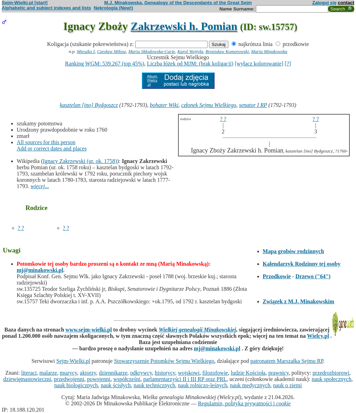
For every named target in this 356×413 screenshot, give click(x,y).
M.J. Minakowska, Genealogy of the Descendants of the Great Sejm (178, 2)
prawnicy (278, 373)
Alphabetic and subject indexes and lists (46, 7)
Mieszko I (86, 51)
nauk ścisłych (116, 385)
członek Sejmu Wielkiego (208, 105)
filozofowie (215, 373)
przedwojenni (69, 379)
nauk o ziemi (287, 385)
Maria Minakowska (269, 51)
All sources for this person (46, 142)
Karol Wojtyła (190, 51)
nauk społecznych (331, 379)
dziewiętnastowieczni (27, 379)
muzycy (68, 373)
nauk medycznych (250, 385)
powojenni (99, 379)
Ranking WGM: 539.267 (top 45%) (104, 64)
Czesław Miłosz (111, 51)
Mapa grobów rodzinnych (293, 251)
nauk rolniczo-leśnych (202, 385)
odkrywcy (141, 373)
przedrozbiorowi (331, 373)
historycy (165, 373)
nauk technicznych (154, 385)
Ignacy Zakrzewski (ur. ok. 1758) (80, 161)
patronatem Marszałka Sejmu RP (286, 361)
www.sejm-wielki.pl (88, 330)
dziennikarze (113, 373)
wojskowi (189, 373)
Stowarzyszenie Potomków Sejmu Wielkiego (164, 361)
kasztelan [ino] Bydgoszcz (89, 105)
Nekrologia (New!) (113, 7)
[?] (288, 64)
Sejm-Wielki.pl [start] (25, 2)
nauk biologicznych (76, 385)
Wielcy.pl (318, 336)
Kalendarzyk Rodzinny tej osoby (302, 264)
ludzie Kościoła (248, 373)
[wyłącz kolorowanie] (259, 64)
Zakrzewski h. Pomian (184, 26)
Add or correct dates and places (52, 148)
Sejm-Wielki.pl (73, 361)
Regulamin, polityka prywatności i (244, 403)
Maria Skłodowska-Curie (151, 51)
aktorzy (88, 373)
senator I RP (253, 105)
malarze (48, 373)
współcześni (126, 379)
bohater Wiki (164, 105)
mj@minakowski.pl (40, 270)
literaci (29, 373)
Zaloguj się (324, 2)
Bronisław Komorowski (227, 51)
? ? (21, 228)
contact (346, 2)
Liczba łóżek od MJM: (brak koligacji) (190, 64)
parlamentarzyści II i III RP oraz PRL (185, 379)
